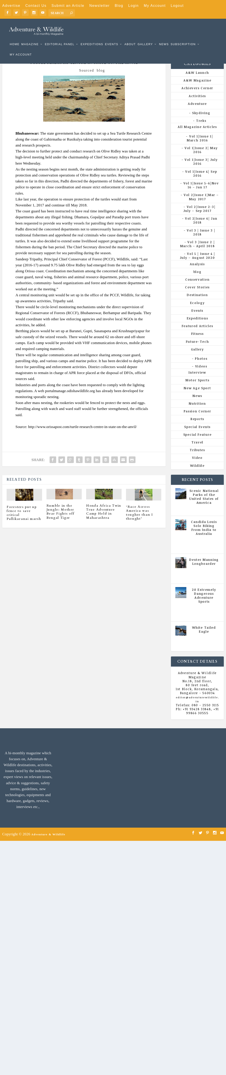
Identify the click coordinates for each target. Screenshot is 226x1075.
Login (133, 5)
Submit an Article (68, 5)
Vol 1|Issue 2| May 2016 (201, 157)
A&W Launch (197, 80)
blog (101, 78)
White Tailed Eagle (204, 637)
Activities (197, 103)
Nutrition (197, 411)
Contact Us (35, 5)
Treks (201, 128)
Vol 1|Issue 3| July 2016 (201, 169)
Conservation (197, 287)
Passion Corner (197, 418)
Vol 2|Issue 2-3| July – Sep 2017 (199, 216)
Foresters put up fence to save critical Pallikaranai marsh (24, 520)
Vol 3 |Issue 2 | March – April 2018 (197, 251)
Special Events (197, 434)
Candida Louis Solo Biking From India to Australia (204, 535)
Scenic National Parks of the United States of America (204, 504)
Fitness (197, 341)
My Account (155, 5)
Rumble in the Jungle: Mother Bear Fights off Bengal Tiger (60, 519)
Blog (119, 5)
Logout (177, 5)
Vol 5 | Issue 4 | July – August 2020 (197, 263)
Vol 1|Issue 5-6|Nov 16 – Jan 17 (201, 192)
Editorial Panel (59, 38)
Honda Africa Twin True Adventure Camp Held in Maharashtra (103, 519)
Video (197, 465)
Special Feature (197, 442)
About (130, 38)
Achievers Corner (197, 95)
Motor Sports (197, 387)
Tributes (197, 457)
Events (111, 38)
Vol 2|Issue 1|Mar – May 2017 (201, 204)
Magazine (30, 38)
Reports (197, 426)
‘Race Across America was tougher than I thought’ (139, 520)
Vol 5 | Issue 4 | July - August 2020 (204, 552)
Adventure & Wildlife (48, 841)
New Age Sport (197, 395)
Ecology (197, 310)
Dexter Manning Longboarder (204, 569)
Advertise (11, 5)
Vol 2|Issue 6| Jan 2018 (201, 228)
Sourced (86, 78)
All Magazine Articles (197, 134)
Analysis (197, 271)
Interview (197, 380)
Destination (197, 302)
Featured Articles (197, 333)
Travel (197, 449)
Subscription (183, 38)
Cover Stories (197, 294)
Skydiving (201, 120)
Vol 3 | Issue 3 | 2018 (201, 239)
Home (14, 38)
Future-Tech (197, 349)
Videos (201, 373)
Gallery (145, 38)
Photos (201, 366)
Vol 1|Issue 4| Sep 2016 (201, 181)
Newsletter (99, 5)
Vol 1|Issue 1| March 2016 (200, 145)
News (164, 38)
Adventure (197, 111)
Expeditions (92, 38)
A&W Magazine (197, 87)
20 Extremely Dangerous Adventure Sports (204, 603)
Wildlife (197, 473)
